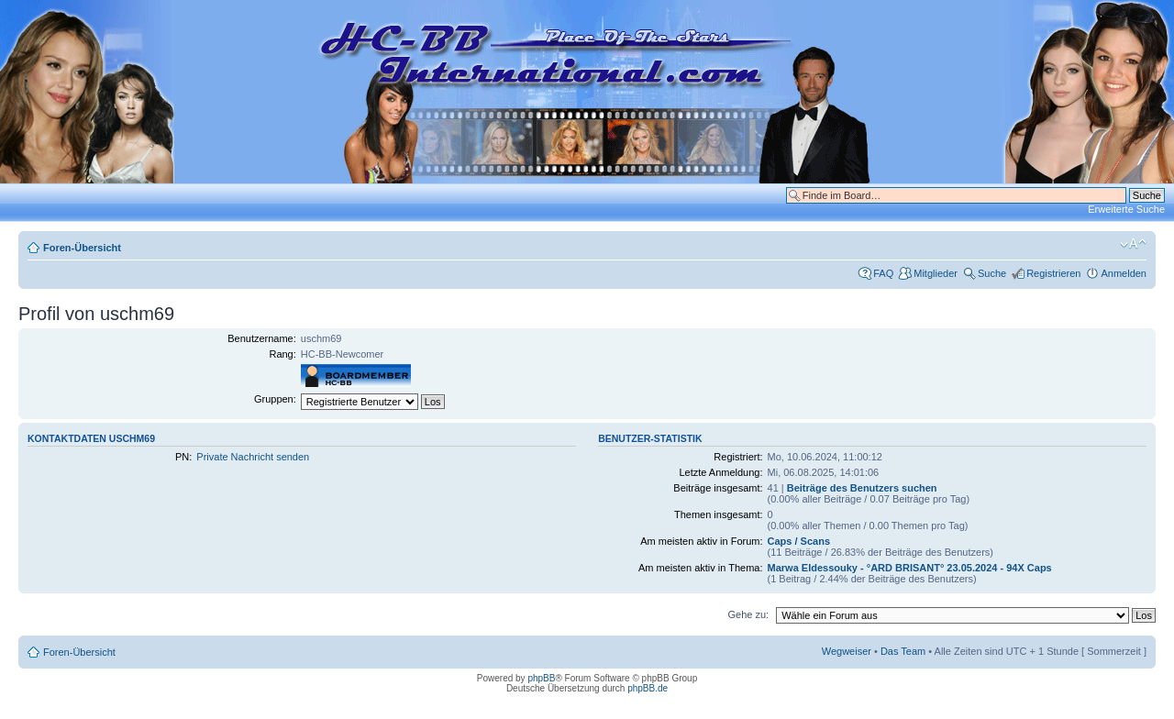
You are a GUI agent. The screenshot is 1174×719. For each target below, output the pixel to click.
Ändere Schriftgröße (1133, 244)
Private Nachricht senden (252, 456)
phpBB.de (647, 688)
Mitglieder (936, 273)
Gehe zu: (748, 614)
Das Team (902, 651)
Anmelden (1123, 273)
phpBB (541, 678)
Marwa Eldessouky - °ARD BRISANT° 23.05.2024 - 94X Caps (910, 567)
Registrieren (1053, 273)
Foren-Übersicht (82, 247)
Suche (992, 273)
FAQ (883, 273)
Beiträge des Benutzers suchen (862, 487)
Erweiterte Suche (1126, 209)
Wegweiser (846, 651)
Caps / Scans (799, 541)
